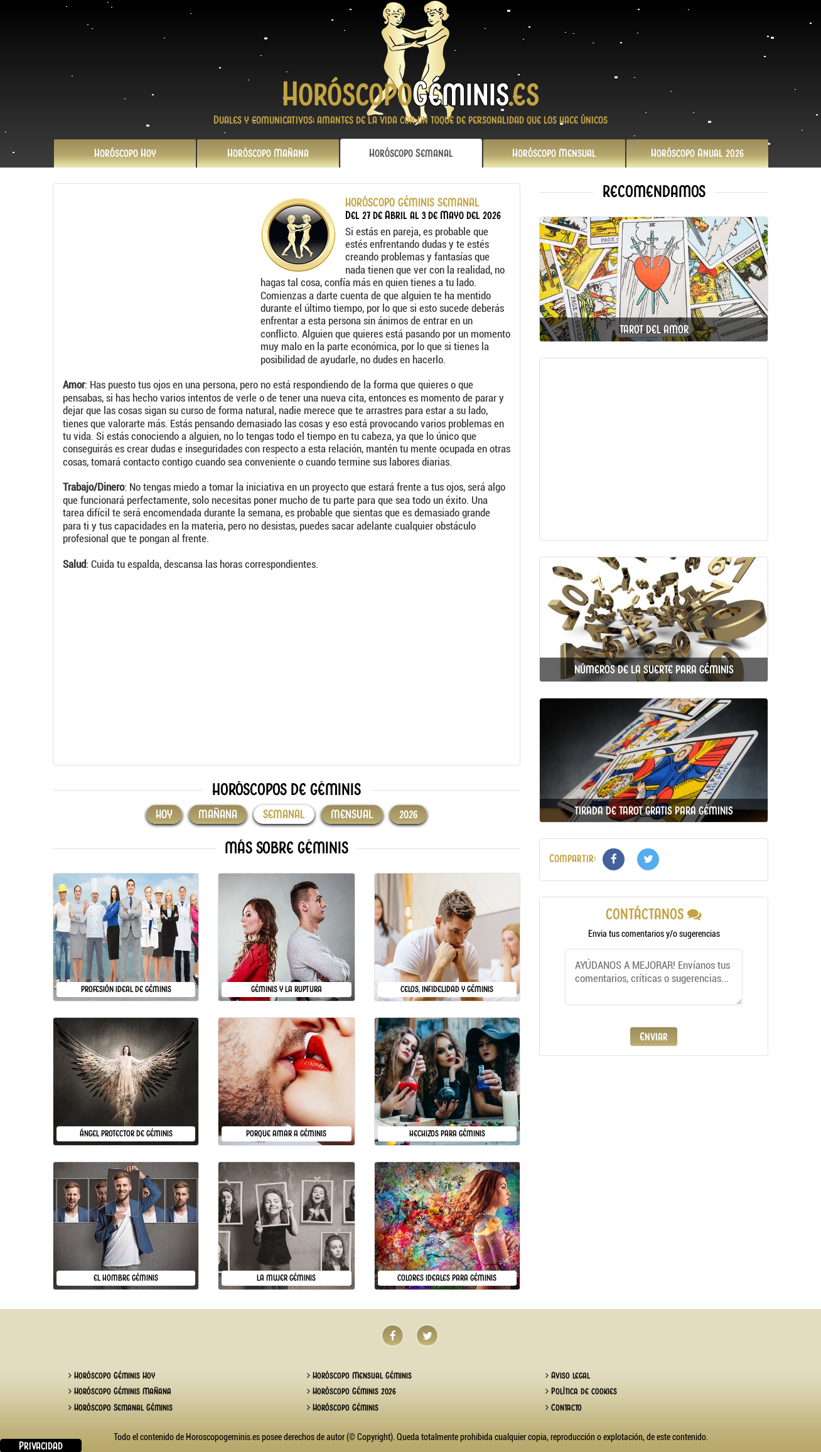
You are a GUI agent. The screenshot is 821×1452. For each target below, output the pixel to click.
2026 (697, 153)
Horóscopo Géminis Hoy (111, 1375)
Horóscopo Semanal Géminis (120, 1407)
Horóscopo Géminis (342, 1407)
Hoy (125, 153)
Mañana (268, 153)
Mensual (554, 153)
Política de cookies (581, 1391)
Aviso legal (567, 1375)
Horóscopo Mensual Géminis (359, 1375)
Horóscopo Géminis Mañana (119, 1391)
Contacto (563, 1407)
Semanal (411, 153)
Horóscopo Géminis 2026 (351, 1391)
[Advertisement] (160, 274)
